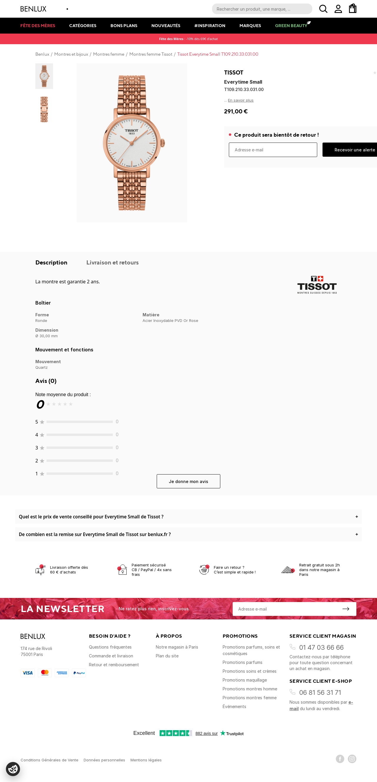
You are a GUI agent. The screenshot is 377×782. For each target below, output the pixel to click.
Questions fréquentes (110, 646)
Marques (250, 25)
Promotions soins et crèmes (250, 671)
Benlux (42, 54)
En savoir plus (241, 100)
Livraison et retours (112, 262)
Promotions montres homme (250, 688)
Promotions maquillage (245, 679)
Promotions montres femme (250, 697)
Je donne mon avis (188, 481)
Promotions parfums (242, 662)
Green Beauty (291, 25)
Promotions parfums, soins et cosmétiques (251, 650)
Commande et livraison (111, 655)
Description (52, 262)
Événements (234, 706)
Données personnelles (104, 760)
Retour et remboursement (114, 664)
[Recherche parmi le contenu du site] (262, 9)
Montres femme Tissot (150, 54)
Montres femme (108, 54)
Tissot (233, 72)
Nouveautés (165, 25)
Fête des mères (37, 25)
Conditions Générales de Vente (49, 760)
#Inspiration (209, 25)
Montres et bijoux (71, 54)
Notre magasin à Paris (177, 646)
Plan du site (167, 655)
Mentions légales (146, 760)
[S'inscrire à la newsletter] (345, 609)
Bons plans (123, 25)
